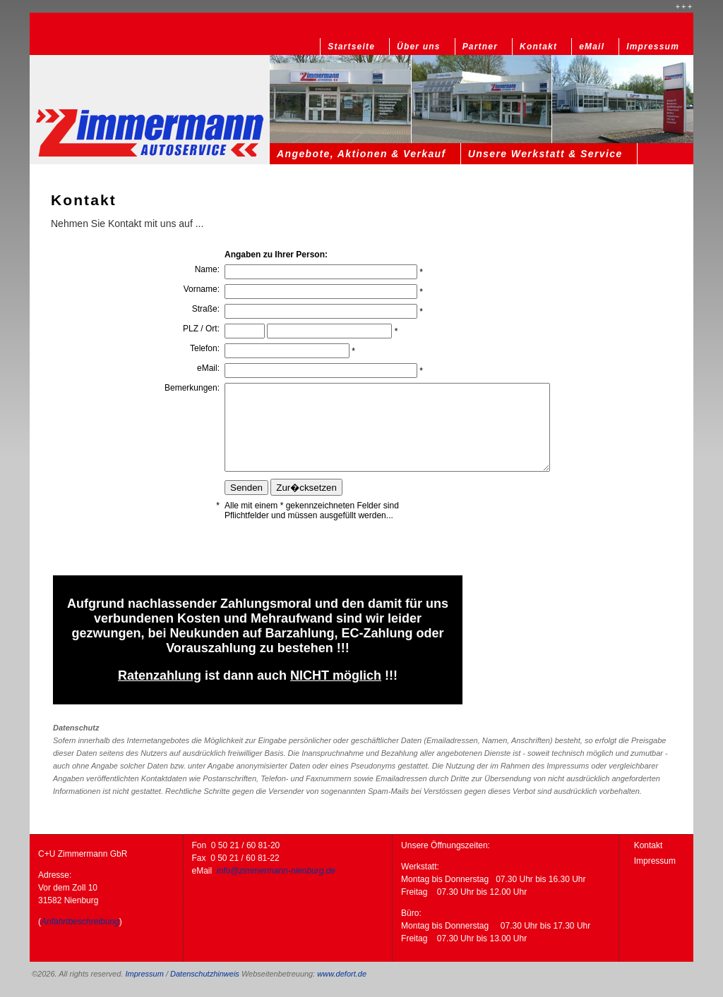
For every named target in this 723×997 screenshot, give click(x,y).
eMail (591, 46)
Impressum (652, 46)
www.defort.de (341, 974)
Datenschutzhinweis (204, 974)
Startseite (351, 46)
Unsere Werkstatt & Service (545, 153)
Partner (480, 46)
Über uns (419, 46)
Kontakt (538, 46)
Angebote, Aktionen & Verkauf (361, 153)
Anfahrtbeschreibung (80, 921)
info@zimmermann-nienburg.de (276, 871)
